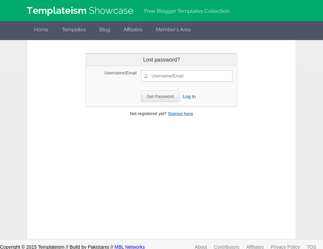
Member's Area (173, 30)
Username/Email (120, 72)
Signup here (180, 113)
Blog (104, 30)
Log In (189, 96)
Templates (74, 30)
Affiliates (132, 30)
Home (41, 30)
